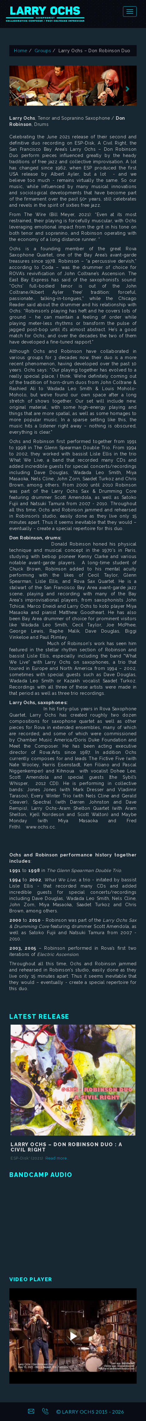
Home (20, 50)
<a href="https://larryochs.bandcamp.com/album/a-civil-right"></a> (73, 1225)
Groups (43, 50)
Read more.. (57, 1158)
